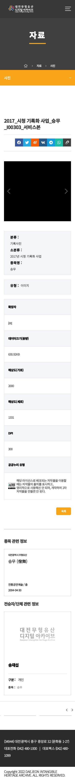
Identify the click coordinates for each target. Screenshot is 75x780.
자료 (39, 66)
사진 (52, 66)
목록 (63, 511)
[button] (66, 710)
